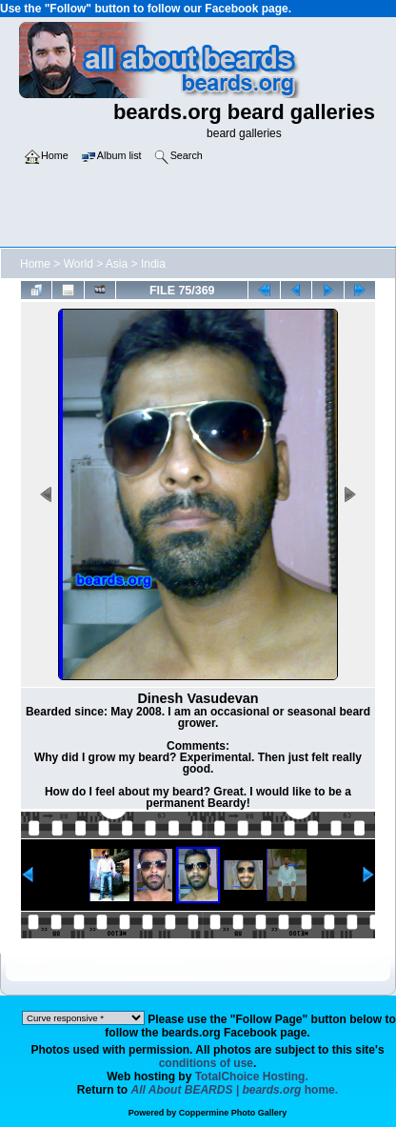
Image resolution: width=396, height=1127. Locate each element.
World (78, 264)
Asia (117, 264)
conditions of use (206, 1063)
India (153, 264)
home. (235, 1090)
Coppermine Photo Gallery (233, 1112)
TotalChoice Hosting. (251, 1076)
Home (35, 264)
